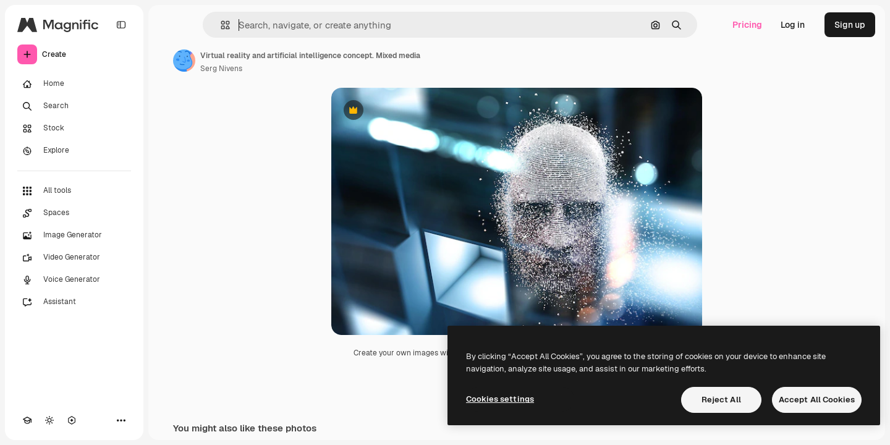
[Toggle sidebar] (121, 25)
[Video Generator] (74, 258)
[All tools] (74, 191)
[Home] (74, 84)
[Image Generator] (74, 235)
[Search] (74, 106)
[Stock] (74, 128)
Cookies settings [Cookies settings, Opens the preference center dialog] (500, 399)
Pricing (747, 24)
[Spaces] (74, 213)
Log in (793, 24)
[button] (220, 25)
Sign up (849, 24)
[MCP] (72, 420)
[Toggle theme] (49, 420)
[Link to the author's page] (184, 60)
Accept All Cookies (817, 399)
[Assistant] (74, 302)
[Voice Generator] (74, 280)
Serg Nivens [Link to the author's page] (221, 69)
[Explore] (74, 151)
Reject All (721, 399)
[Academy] (27, 420)
